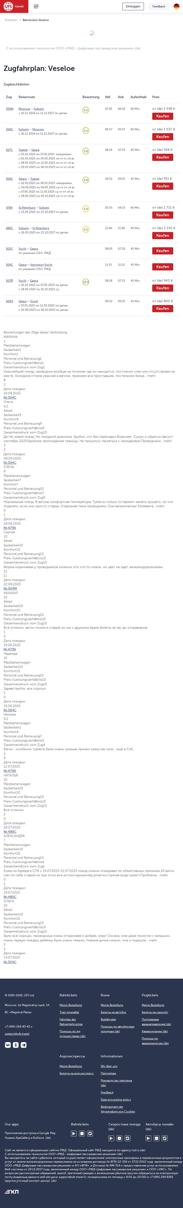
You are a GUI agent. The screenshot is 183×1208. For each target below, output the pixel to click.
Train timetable (69, 1012)
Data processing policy (116, 1099)
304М (9, 109)
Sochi (22, 248)
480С (9, 228)
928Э (9, 301)
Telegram (23, 1045)
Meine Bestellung (71, 1005)
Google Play (74, 1133)
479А (9, 207)
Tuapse (23, 150)
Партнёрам (108, 1073)
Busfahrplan (108, 1019)
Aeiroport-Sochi (41, 264)
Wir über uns (109, 1066)
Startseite (11, 20)
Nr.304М (10, 588)
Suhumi (39, 109)
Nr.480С (10, 831)
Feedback (158, 6)
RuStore (90, 1133)
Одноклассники (16, 1045)
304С (9, 129)
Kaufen (162, 116)
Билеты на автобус (113, 1012)
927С (9, 150)
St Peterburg (27, 207)
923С (9, 248)
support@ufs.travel (17, 1033)
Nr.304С (10, 397)
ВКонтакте (8, 1045)
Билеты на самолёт (155, 1012)
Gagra (35, 150)
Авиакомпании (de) (155, 1031)
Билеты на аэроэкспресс (77, 1073)
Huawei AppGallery (82, 1133)
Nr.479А (10, 528)
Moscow (24, 109)
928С (9, 178)
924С (9, 264)
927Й (9, 280)
